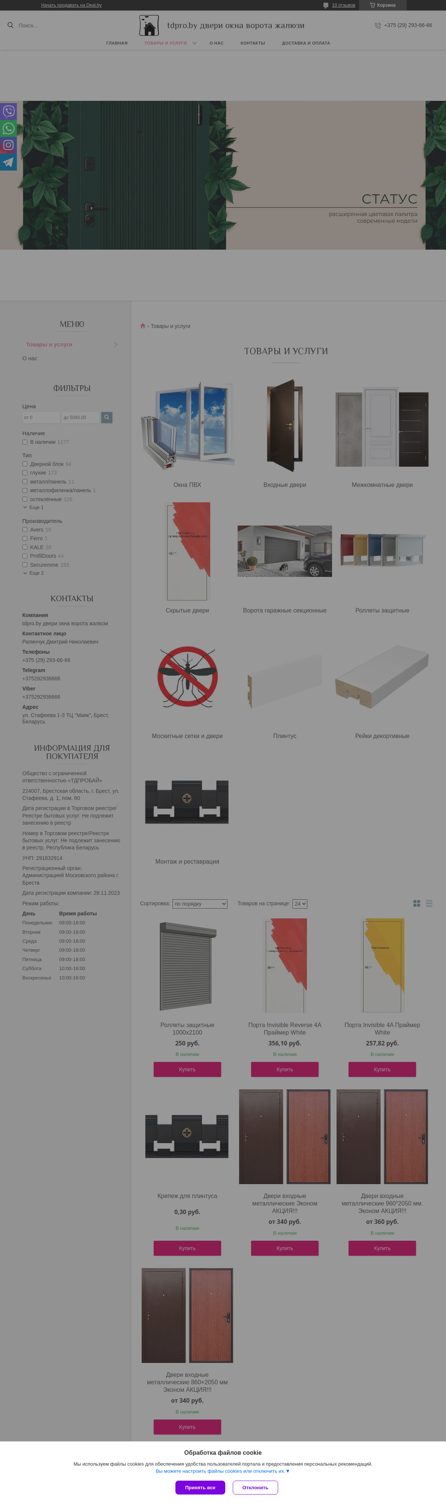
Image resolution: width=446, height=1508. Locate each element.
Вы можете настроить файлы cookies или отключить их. (220, 1471)
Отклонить (255, 1487)
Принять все (200, 1487)
